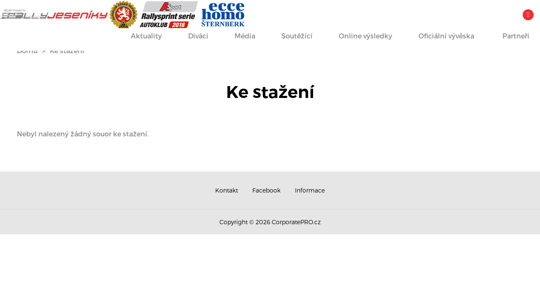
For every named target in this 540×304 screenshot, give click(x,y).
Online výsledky (357, 36)
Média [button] (237, 36)
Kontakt (226, 190)
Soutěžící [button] (289, 36)
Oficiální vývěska (438, 36)
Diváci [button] (190, 36)
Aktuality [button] (138, 36)
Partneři (507, 36)
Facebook (266, 190)
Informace (310, 190)
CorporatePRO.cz (296, 221)
